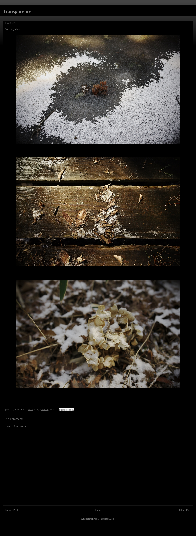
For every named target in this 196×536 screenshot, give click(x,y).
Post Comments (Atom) (104, 519)
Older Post (185, 510)
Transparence (17, 11)
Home (98, 510)
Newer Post (11, 510)
